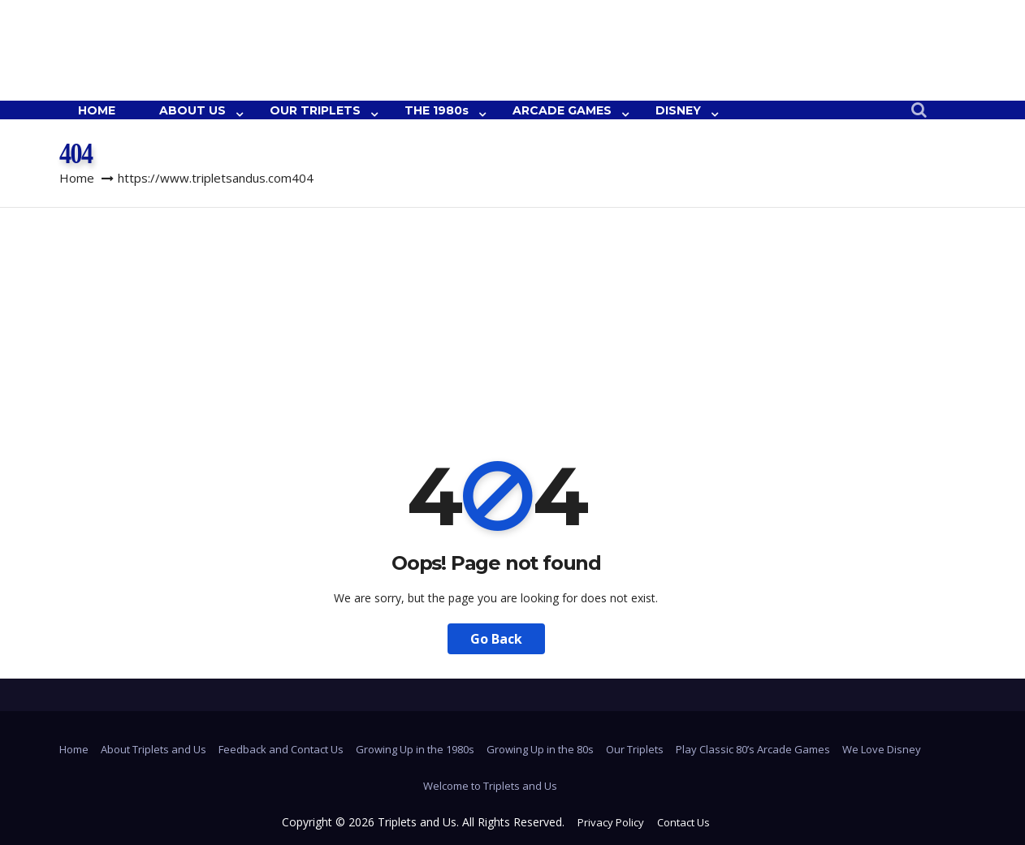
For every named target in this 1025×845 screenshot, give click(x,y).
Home (76, 178)
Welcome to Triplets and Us (490, 785)
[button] (919, 111)
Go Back (496, 639)
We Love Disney (881, 749)
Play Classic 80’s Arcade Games (753, 749)
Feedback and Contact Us (281, 749)
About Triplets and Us (153, 749)
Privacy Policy (610, 822)
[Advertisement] (512, 329)
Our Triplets (635, 749)
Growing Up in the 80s (540, 749)
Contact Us (683, 822)
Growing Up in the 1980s (415, 749)
